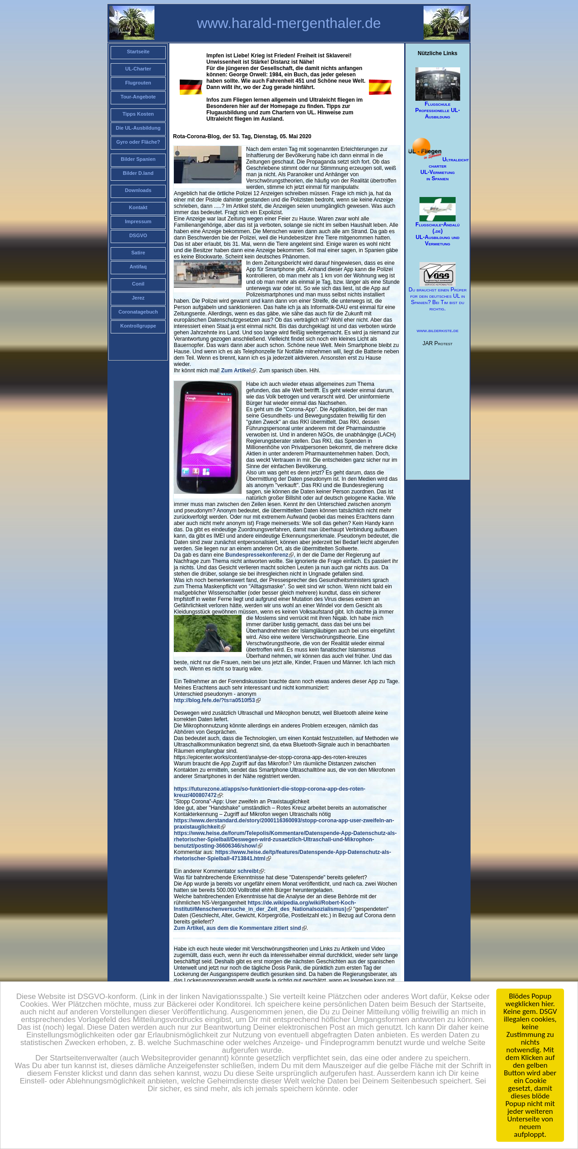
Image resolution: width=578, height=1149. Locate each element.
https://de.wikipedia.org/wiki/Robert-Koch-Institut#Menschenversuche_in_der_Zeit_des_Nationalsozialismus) (265, 906)
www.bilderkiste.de (437, 330)
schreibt (248, 871)
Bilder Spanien (138, 159)
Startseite (138, 51)
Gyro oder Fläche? (138, 142)
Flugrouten (138, 82)
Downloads (138, 190)
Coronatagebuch (138, 311)
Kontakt (138, 207)
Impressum (138, 221)
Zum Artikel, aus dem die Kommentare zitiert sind (237, 928)
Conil (138, 283)
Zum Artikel (236, 370)
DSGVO (138, 235)
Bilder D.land (138, 173)
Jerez (138, 297)
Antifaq (138, 266)
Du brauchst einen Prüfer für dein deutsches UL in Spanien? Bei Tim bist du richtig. (437, 287)
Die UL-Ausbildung (138, 128)
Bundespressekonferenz (256, 555)
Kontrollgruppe (138, 325)
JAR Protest (437, 343)
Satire (138, 252)
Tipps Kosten (138, 114)
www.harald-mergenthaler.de (289, 23)
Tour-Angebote (138, 96)
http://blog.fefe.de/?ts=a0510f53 (214, 700)
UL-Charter (138, 68)
